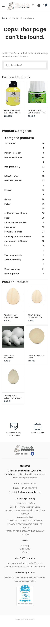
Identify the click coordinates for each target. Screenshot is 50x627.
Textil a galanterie (24, 255)
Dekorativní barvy (24, 160)
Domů (4, 18)
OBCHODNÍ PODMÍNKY (25, 503)
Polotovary (24, 227)
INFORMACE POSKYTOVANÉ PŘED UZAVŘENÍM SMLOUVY (25, 512)
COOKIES (25, 534)
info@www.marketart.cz (28, 492)
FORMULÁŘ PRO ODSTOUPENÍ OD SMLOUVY (25, 531)
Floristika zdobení (24, 183)
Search (33, 5)
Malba (24, 206)
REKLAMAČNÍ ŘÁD (25, 517)
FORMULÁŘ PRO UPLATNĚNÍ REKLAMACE (25, 520)
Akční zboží (24, 146)
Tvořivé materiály (24, 262)
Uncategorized (24, 273)
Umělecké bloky (24, 269)
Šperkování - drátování (24, 241)
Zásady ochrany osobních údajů (25, 507)
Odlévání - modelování (24, 213)
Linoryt (24, 199)
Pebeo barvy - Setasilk (24, 222)
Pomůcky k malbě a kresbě (24, 236)
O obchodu (25, 549)
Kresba (24, 192)
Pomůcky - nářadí (24, 232)
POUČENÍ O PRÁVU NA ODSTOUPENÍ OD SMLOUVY (25, 526)
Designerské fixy (24, 169)
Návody (25, 552)
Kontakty (25, 545)
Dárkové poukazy (24, 153)
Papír (24, 218)
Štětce (24, 248)
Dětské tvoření (24, 176)
